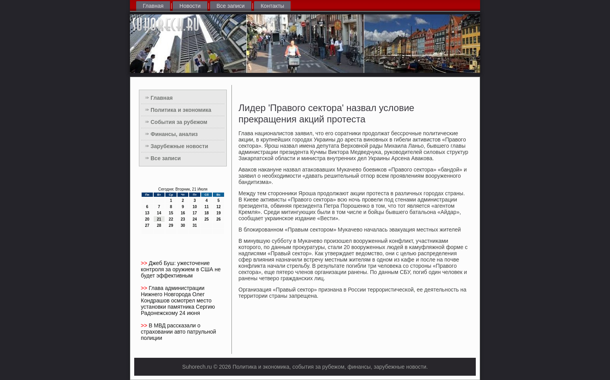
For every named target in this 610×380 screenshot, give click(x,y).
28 (159, 225)
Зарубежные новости (179, 146)
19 (218, 213)
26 (218, 219)
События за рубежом (179, 122)
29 (171, 225)
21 (159, 219)
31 (195, 225)
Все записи (231, 6)
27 (147, 225)
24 (195, 219)
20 (147, 219)
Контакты (272, 6)
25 (207, 219)
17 (195, 213)
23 (183, 219)
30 (183, 225)
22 (171, 219)
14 (159, 213)
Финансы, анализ (174, 134)
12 (218, 207)
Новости (189, 6)
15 (171, 213)
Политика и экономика (181, 110)
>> (145, 263)
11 (207, 207)
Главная (153, 6)
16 (183, 213)
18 (207, 213)
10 (195, 207)
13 (147, 213)
